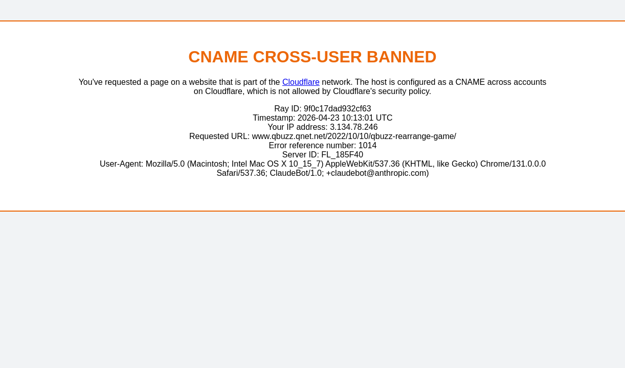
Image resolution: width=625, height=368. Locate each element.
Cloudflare (301, 82)
